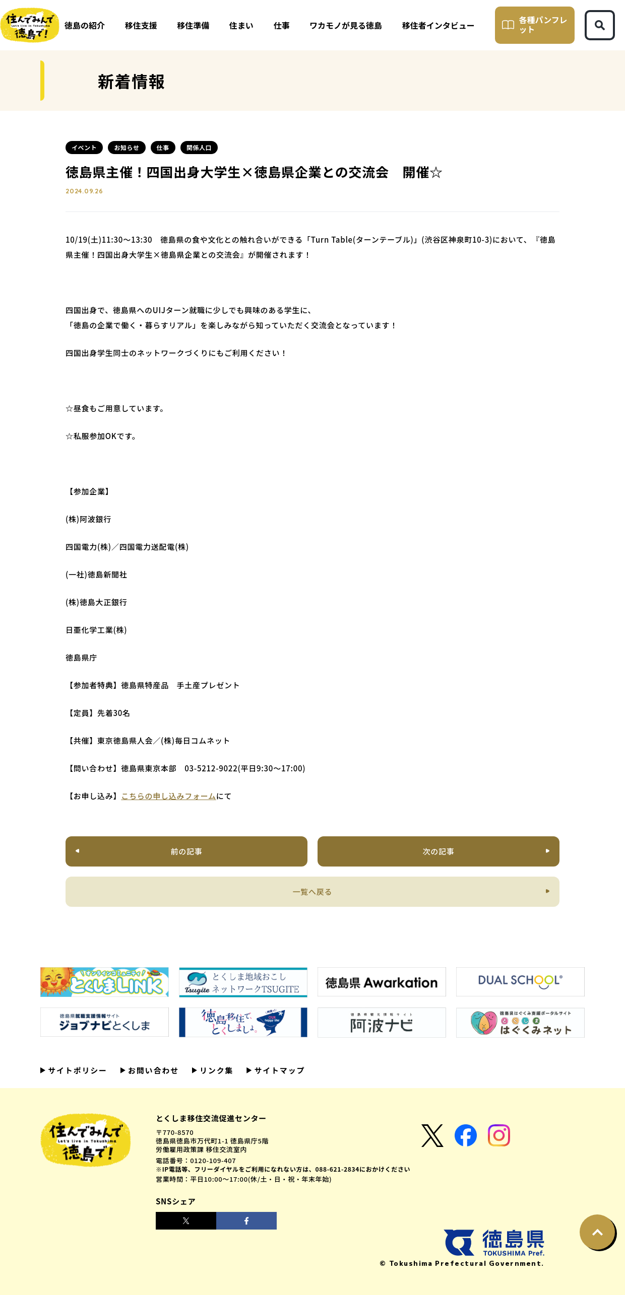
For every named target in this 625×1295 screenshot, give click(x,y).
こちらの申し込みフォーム (168, 795)
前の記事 (187, 851)
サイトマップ (278, 1070)
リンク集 (215, 1070)
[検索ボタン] (600, 25)
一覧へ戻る (313, 891)
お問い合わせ (152, 1070)
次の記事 (438, 851)
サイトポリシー (76, 1070)
